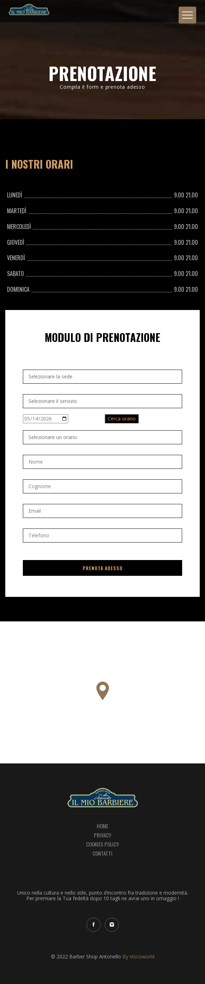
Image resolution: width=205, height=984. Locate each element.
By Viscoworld (138, 956)
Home (102, 825)
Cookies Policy (102, 844)
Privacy (102, 835)
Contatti (102, 853)
